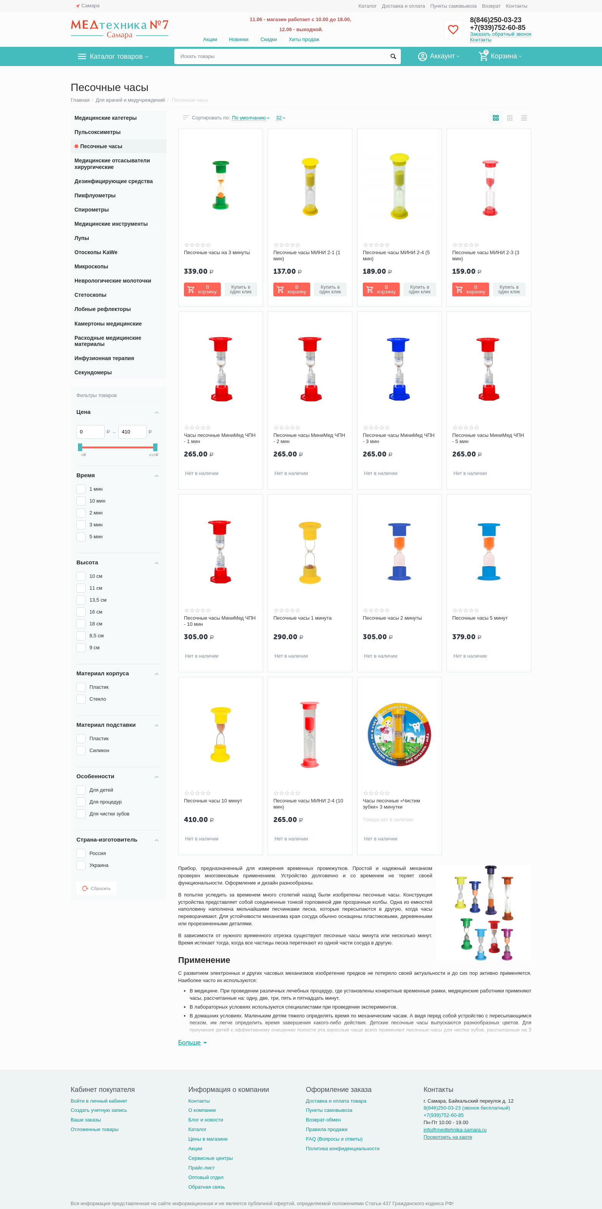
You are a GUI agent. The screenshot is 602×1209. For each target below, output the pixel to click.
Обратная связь (206, 1187)
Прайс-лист (201, 1168)
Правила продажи (327, 1129)
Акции (210, 39)
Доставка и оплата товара (336, 1101)
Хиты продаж (304, 39)
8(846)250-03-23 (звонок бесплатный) (466, 1108)
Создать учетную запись (99, 1110)
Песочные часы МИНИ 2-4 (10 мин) (308, 804)
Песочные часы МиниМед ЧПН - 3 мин (399, 438)
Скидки (268, 39)
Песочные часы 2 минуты (392, 618)
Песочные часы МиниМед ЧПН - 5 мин (488, 438)
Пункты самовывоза (453, 6)
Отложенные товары (95, 1129)
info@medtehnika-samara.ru (454, 1130)
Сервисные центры (210, 1158)
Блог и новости (205, 1120)
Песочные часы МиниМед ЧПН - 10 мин (220, 621)
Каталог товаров (116, 56)
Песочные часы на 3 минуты (217, 252)
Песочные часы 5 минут (480, 618)
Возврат (491, 6)
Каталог (368, 6)
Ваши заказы (86, 1120)
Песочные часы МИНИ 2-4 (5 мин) (396, 255)
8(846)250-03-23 (495, 20)
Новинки (238, 39)
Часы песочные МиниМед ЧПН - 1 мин (220, 438)
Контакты (517, 6)
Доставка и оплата (403, 6)
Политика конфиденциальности (343, 1148)
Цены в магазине (208, 1139)
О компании (202, 1110)
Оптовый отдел (205, 1177)
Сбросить (96, 888)
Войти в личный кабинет (99, 1101)
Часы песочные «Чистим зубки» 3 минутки (391, 804)
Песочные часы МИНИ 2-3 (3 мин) (485, 255)
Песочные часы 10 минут (213, 801)
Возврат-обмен (323, 1120)
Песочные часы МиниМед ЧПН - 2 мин (309, 438)
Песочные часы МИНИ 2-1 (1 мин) (306, 255)
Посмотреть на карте (447, 1137)
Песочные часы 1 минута (302, 618)
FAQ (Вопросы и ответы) (334, 1139)
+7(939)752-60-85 (498, 27)
